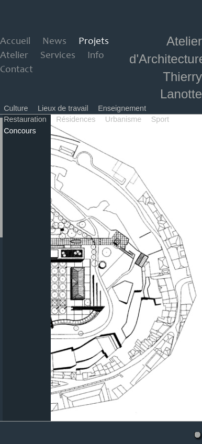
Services (57, 56)
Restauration (25, 119)
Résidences (75, 119)
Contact (16, 70)
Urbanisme (123, 119)
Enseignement (122, 108)
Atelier (14, 56)
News (54, 42)
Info (95, 56)
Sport (160, 119)
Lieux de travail (63, 108)
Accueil (15, 42)
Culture (16, 108)
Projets (93, 42)
